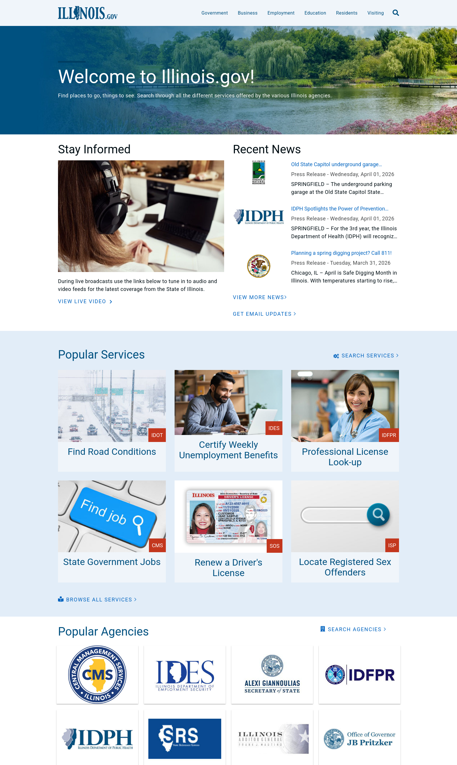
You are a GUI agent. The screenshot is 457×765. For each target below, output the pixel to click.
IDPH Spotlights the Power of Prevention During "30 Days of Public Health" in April (338, 209)
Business (248, 13)
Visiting (376, 13)
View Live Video (83, 301)
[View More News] (260, 297)
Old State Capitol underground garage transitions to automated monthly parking (339, 164)
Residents (347, 13)
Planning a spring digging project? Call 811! (341, 253)
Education (315, 13)
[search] (396, 13)
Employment (281, 13)
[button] (264, 314)
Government (214, 13)
